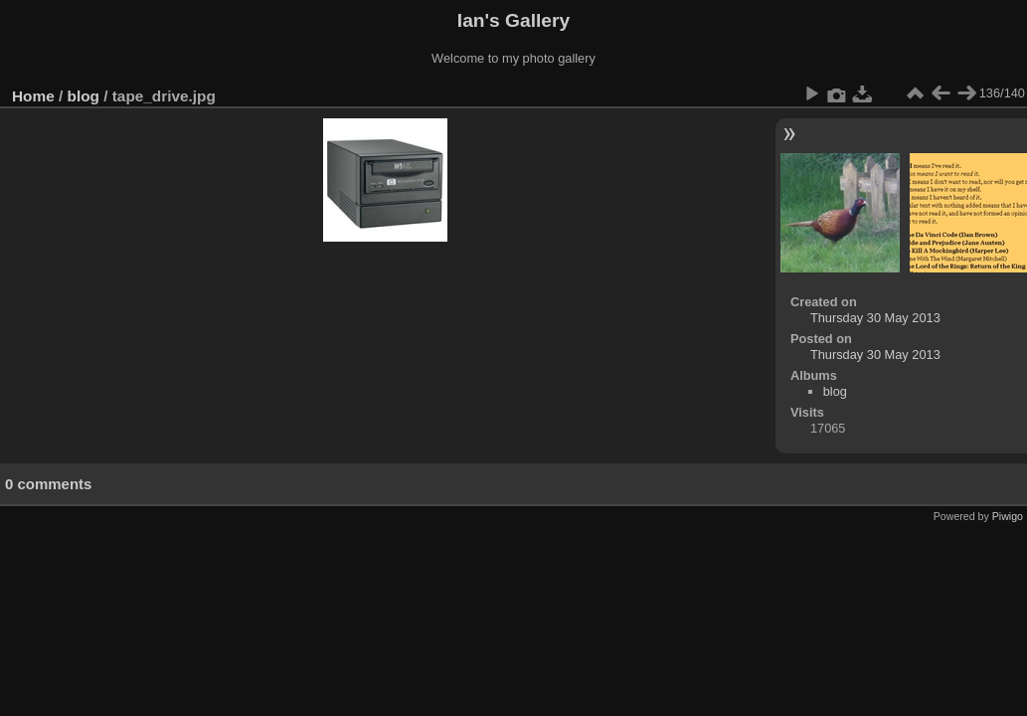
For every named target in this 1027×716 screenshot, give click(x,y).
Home (33, 96)
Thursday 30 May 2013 (875, 317)
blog (83, 96)
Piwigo (1007, 516)
